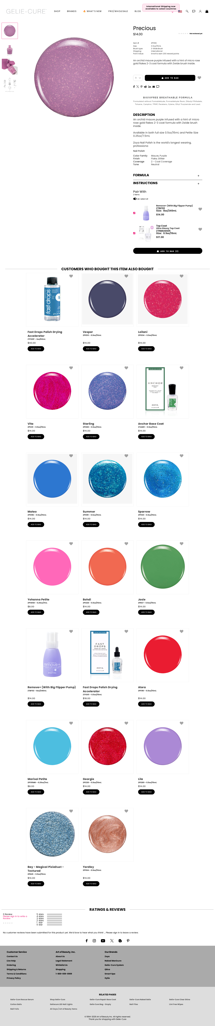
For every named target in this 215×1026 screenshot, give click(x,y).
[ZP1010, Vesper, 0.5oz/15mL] (107, 306)
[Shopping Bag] (207, 11)
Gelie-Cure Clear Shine (179, 999)
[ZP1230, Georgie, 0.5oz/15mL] (107, 752)
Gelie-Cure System (114, 965)
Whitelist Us (61, 965)
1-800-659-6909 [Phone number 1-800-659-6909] (64, 974)
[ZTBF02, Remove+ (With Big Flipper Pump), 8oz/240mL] (52, 661)
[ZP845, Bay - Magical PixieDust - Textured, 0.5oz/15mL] (52, 842)
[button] (26, 11)
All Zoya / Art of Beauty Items (63, 1009)
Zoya (107, 957)
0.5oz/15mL (147, 46)
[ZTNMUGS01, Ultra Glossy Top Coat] (167, 233)
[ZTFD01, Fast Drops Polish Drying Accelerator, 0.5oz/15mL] (107, 662)
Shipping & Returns (16, 970)
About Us (60, 957)
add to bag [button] (162, 78)
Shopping (60, 970)
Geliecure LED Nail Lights (61, 1004)
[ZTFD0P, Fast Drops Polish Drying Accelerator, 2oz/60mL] (52, 307)
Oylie (107, 978)
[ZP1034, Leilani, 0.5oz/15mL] (163, 306)
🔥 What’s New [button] (92, 11)
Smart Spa (110, 974)
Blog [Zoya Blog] (138, 11)
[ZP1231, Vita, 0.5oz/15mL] (52, 396)
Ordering (11, 965)
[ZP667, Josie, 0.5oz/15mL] (163, 572)
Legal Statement (64, 961)
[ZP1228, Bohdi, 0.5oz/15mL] (107, 572)
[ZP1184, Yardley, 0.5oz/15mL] (107, 841)
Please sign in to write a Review (15, 917)
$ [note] (160, 214)
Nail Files (133, 1004)
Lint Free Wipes (176, 1004)
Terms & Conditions (16, 974)
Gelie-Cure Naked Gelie (140, 999)
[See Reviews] (190, 34)
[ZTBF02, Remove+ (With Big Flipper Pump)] (167, 213)
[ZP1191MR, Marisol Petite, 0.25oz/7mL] (52, 752)
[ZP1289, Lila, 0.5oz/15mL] (163, 752)
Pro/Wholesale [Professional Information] (118, 11)
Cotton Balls (16, 1004)
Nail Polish (139, 151)
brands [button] (71, 11)
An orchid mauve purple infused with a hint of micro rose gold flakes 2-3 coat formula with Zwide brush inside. (166, 62)
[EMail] (153, 86)
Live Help (11, 961)
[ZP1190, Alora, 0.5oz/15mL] (163, 661)
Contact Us (12, 957)
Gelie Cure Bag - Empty (100, 1004)
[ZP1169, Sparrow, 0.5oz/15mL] (163, 484)
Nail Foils (14, 1009)
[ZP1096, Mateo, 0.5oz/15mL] (52, 484)
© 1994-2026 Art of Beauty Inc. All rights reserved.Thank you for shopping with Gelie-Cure (108, 1018)
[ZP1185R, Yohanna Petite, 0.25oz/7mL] (52, 572)
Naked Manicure (113, 961)
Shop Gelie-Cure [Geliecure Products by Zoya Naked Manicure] (57, 999)
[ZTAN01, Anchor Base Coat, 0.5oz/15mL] (163, 396)
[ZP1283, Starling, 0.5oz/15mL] (107, 396)
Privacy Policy (14, 978)
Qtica (107, 970)
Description (144, 114)
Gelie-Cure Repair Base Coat (103, 999)
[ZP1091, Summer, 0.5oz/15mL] (107, 484)
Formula (166, 175)
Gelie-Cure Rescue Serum (22, 999)
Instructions (166, 183)
